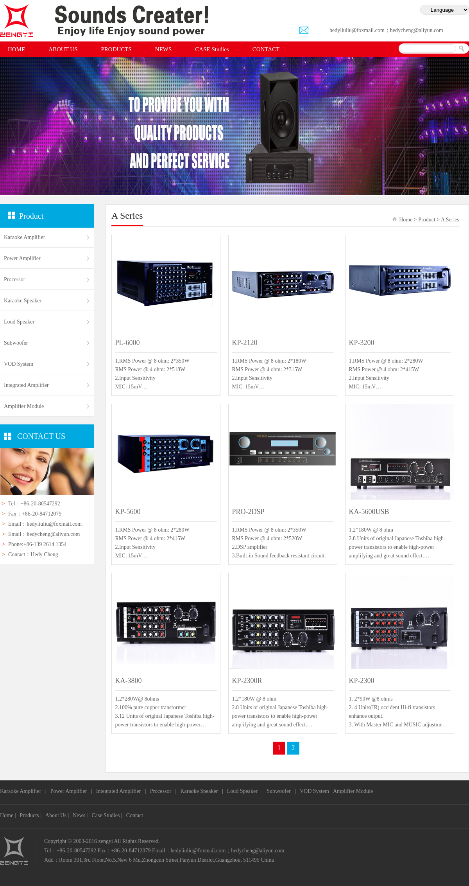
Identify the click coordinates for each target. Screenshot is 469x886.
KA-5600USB (369, 512)
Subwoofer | (281, 791)
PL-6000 (127, 343)
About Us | (57, 815)
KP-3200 (361, 343)
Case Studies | (106, 815)
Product (426, 220)
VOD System (18, 364)
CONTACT (266, 49)
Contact (134, 815)
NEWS (163, 49)
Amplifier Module (353, 791)
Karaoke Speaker (22, 301)
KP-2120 (245, 343)
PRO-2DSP (248, 512)
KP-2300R (247, 681)
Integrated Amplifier (26, 385)
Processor (14, 279)
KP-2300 (361, 681)
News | (80, 815)
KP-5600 (128, 512)
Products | (30, 815)
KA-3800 (128, 681)
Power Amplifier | (71, 791)
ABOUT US (62, 49)
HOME (16, 49)
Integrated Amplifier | (121, 791)
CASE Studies (212, 49)
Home (405, 220)
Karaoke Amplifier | (23, 791)
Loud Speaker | (245, 791)
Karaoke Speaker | (201, 791)
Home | (8, 815)
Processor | (163, 791)
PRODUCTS (116, 49)
